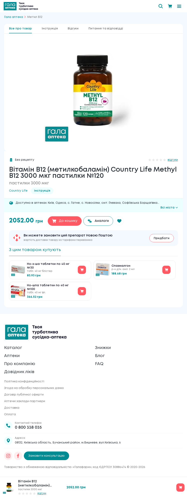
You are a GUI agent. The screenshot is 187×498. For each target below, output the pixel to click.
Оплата (10, 414)
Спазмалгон (121, 266)
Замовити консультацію (46, 456)
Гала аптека (13, 17)
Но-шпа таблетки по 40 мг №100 (48, 287)
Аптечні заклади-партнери (24, 401)
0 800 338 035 (28, 427)
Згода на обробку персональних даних (34, 388)
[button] (119, 221)
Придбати (162, 238)
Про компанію (19, 364)
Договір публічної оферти (24, 394)
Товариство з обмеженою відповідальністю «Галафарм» (47, 467)
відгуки (173, 160)
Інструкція (50, 28)
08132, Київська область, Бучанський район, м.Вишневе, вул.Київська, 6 (68, 442)
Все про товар (20, 28)
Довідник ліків (19, 372)
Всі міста (169, 207)
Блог (100, 356)
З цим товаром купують (35, 250)
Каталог (13, 348)
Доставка (11, 408)
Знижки (103, 348)
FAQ (99, 364)
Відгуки (73, 28)
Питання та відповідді (105, 28)
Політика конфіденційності (24, 381)
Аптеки (12, 356)
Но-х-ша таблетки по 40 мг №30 (48, 266)
